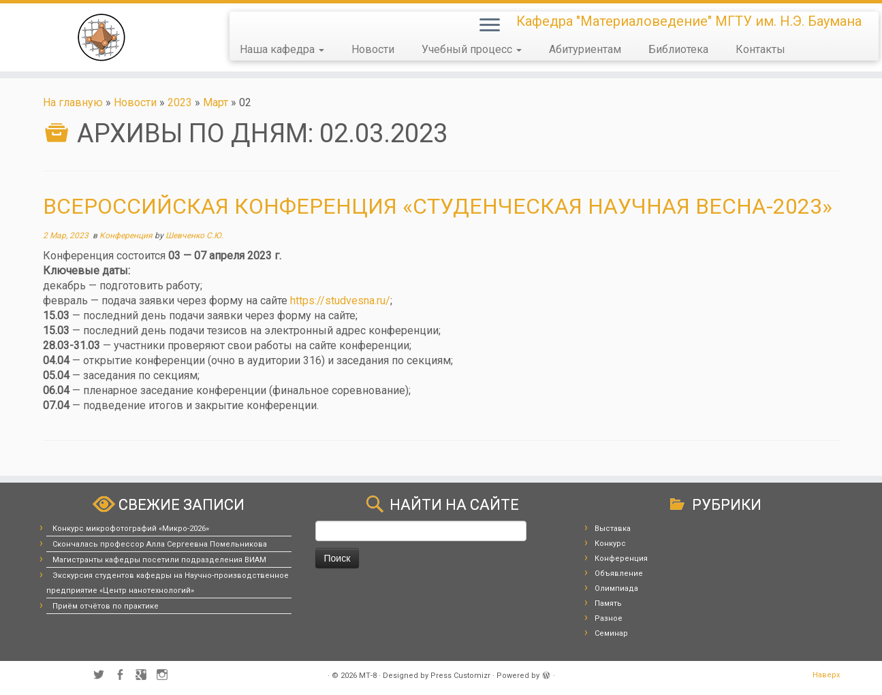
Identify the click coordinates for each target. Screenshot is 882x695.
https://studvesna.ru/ (340, 300)
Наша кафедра (282, 49)
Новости (372, 49)
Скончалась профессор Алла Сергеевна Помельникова (159, 544)
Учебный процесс (472, 49)
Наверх (826, 674)
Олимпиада (616, 588)
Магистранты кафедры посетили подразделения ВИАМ (159, 559)
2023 (180, 102)
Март (215, 102)
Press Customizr (460, 675)
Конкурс (610, 543)
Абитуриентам (585, 49)
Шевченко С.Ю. (194, 235)
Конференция (127, 235)
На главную (73, 102)
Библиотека (678, 49)
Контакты (760, 49)
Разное (609, 618)
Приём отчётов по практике (105, 606)
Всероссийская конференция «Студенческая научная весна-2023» (437, 206)
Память (608, 603)
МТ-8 (368, 675)
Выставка (613, 528)
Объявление (619, 573)
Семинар (611, 633)
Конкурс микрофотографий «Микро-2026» (130, 528)
